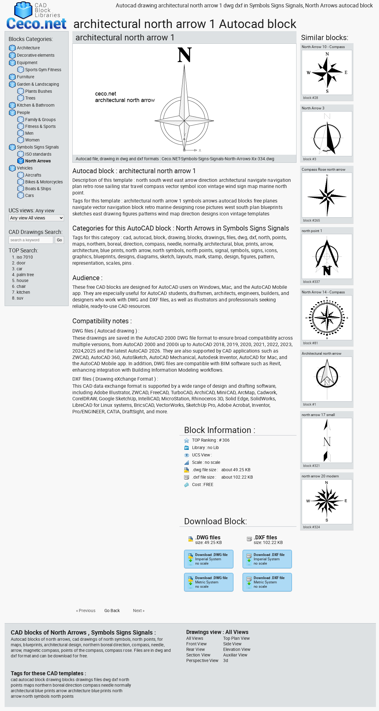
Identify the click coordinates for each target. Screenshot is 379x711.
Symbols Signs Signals (34, 147)
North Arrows (34, 161)
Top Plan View (236, 638)
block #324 (311, 527)
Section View (198, 655)
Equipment (23, 63)
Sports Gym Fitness (39, 70)
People (19, 112)
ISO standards (34, 154)
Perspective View (202, 660)
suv (20, 298)
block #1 (309, 404)
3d (225, 660)
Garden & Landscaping (34, 84)
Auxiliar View (235, 655)
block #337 (311, 282)
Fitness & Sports (36, 126)
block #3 (309, 159)
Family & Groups (36, 119)
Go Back (112, 610)
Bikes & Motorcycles (40, 182)
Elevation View (236, 649)
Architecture (24, 48)
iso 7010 (25, 257)
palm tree (25, 274)
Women (28, 140)
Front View (196, 644)
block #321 (311, 466)
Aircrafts (29, 175)
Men (25, 133)
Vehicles (21, 168)
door (21, 263)
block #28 (310, 98)
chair (21, 286)
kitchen (23, 292)
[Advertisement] (124, 466)
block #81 (310, 343)
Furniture (21, 77)
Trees (26, 98)
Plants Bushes (34, 91)
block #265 (311, 220)
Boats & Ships (34, 189)
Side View (232, 644)
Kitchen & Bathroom (31, 105)
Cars (25, 195)
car (19, 269)
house (22, 280)
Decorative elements (31, 55)
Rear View (195, 649)
